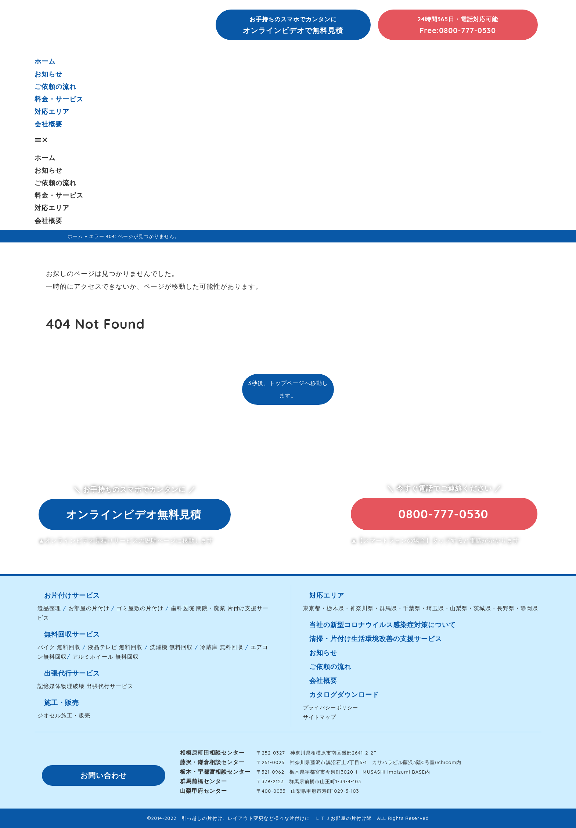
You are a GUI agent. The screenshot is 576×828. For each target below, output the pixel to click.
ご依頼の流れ (55, 86)
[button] (293, 25)
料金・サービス (59, 99)
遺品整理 (49, 608)
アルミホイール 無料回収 (105, 656)
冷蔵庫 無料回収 (221, 647)
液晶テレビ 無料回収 (115, 647)
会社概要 (48, 124)
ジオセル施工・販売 (63, 715)
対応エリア (52, 111)
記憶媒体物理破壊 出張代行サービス (85, 686)
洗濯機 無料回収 (171, 647)
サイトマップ (319, 717)
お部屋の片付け (88, 608)
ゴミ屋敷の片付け (139, 608)
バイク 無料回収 (58, 647)
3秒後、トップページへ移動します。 (288, 389)
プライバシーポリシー (330, 707)
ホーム (45, 61)
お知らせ (48, 74)
